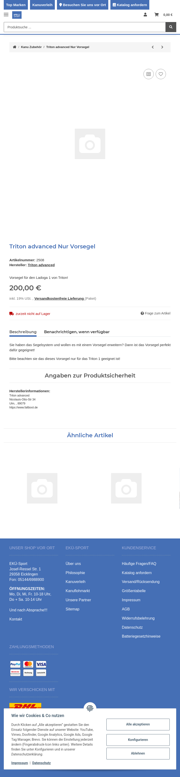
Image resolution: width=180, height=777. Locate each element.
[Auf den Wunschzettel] (161, 74)
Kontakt (15, 619)
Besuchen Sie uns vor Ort (84, 5)
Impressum (19, 763)
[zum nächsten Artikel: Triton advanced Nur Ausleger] (162, 47)
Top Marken (16, 5)
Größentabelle (134, 591)
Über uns (73, 564)
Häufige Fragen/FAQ (139, 564)
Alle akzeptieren (138, 724)
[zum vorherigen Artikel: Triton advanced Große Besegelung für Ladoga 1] (153, 47)
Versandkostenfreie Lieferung (59, 298)
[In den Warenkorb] (13, 60)
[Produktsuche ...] (85, 27)
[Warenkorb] (163, 14)
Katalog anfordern (132, 5)
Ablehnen (138, 753)
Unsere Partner (78, 600)
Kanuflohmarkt (78, 591)
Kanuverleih (42, 5)
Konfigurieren (138, 740)
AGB (126, 609)
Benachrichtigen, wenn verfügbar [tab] (77, 332)
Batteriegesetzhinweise (141, 636)
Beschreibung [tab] (23, 332)
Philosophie (75, 573)
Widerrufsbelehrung (138, 618)
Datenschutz (41, 763)
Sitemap (72, 609)
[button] (145, 14)
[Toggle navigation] (6, 12)
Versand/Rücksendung (141, 582)
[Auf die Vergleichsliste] (148, 74)
